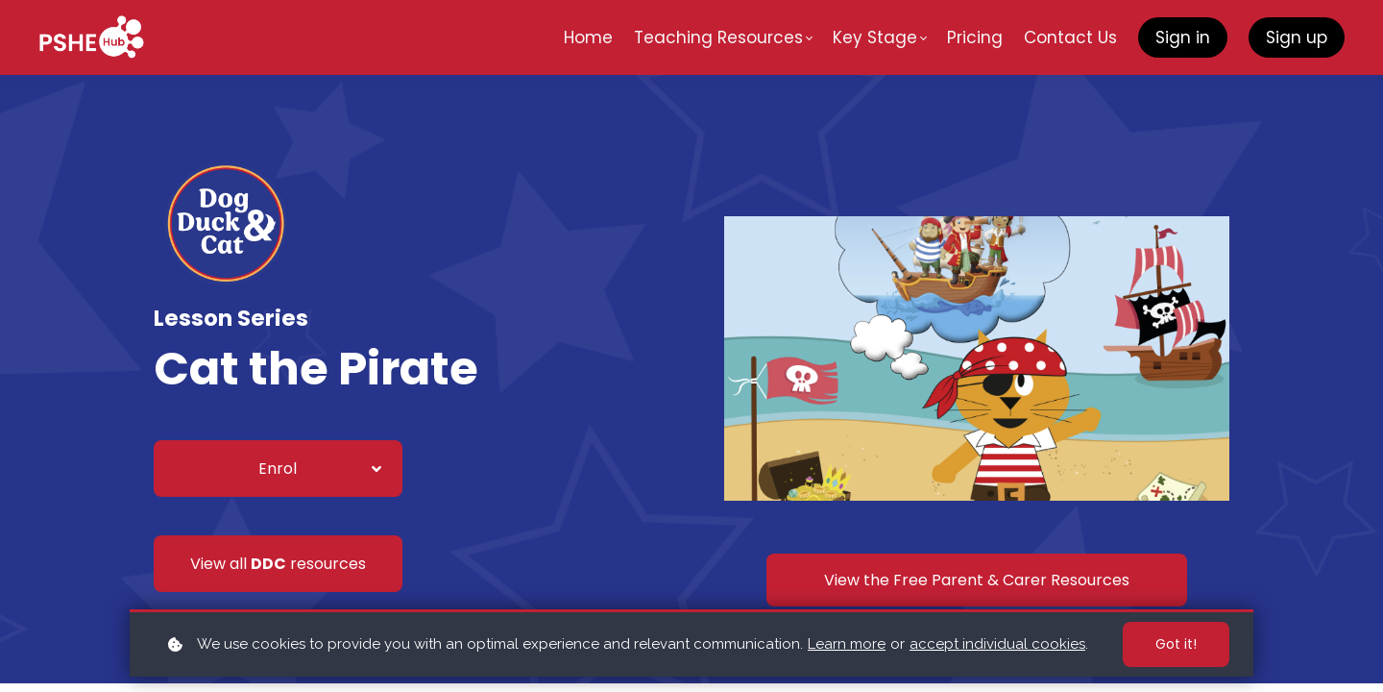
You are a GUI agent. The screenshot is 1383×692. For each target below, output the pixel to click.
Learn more (847, 644)
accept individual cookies (997, 644)
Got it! (1176, 644)
